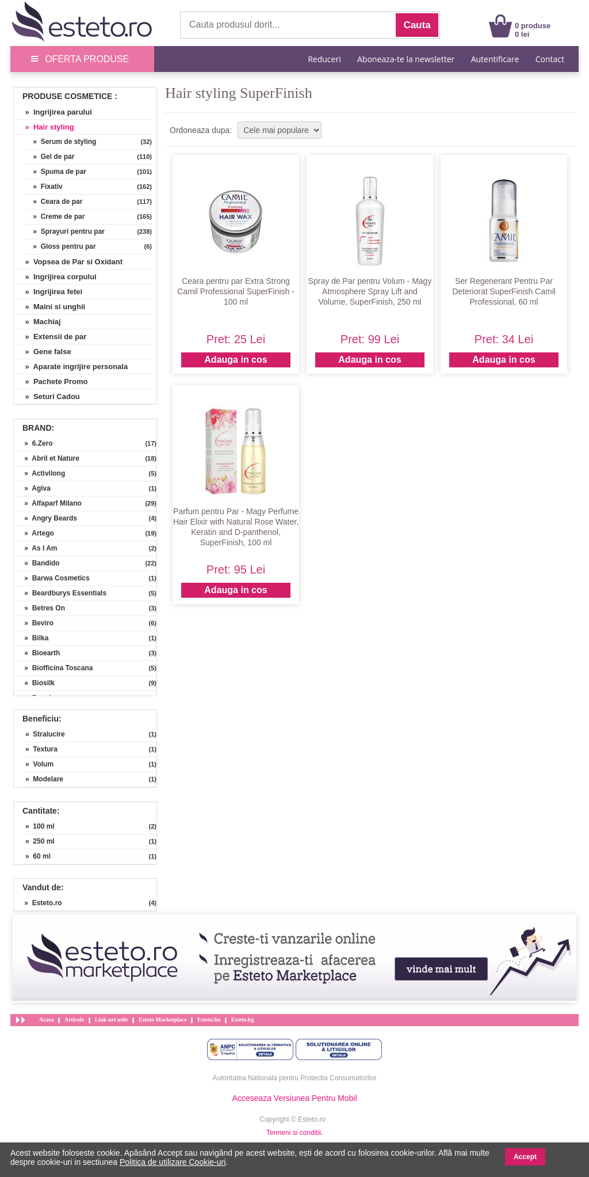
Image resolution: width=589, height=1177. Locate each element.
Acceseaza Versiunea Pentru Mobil (294, 1098)
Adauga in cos (235, 360)
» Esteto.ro (39, 903)
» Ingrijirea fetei (49, 291)
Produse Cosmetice (67, 96)
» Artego (35, 533)
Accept (525, 1157)
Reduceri (324, 59)
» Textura (41, 749)
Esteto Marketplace (163, 1019)
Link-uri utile (111, 1019)
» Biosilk (36, 683)
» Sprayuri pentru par (65, 231)
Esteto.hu (208, 1019)
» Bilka (32, 638)
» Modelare (44, 779)
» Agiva (34, 488)
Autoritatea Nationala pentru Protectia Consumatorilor (295, 1078)
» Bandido (38, 563)
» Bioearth (38, 653)
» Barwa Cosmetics (53, 578)
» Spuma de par (55, 172)
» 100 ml (40, 826)
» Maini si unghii (51, 306)
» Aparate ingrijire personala (72, 366)
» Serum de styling (60, 142)
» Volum (39, 764)
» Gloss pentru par (60, 246)
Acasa (46, 1019)
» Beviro (35, 623)
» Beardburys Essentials (61, 593)
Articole (74, 1019)
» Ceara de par (53, 202)
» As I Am (37, 548)
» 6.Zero (35, 443)
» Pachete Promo (52, 381)
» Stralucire (45, 734)
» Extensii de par (51, 336)
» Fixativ (44, 187)
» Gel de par (49, 157)
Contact (550, 59)
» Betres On (41, 608)
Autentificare (495, 59)
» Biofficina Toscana (55, 668)
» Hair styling (45, 127)
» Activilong (41, 473)
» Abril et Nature (48, 458)
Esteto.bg (242, 1019)
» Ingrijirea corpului (57, 276)
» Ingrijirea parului (54, 112)
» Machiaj (39, 321)
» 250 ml (40, 841)
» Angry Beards (47, 518)
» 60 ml (38, 856)
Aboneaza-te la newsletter (405, 59)
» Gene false (44, 351)
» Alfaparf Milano (49, 503)
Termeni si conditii (293, 1133)
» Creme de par (55, 216)
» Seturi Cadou (48, 396)
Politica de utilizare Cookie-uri (172, 1162)
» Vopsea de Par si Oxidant (70, 261)
